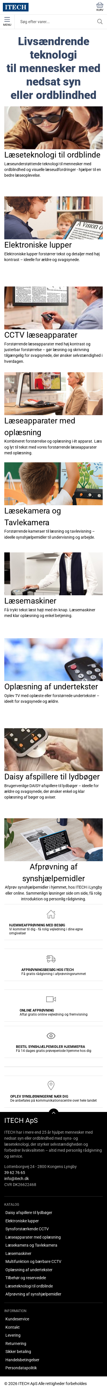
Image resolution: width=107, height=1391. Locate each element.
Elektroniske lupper (22, 1221)
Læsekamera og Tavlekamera (31, 1245)
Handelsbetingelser (22, 1360)
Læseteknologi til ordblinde (29, 1286)
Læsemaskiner (18, 1253)
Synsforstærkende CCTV (27, 1229)
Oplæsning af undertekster (29, 1269)
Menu (7, 21)
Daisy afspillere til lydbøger (28, 1212)
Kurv (100, 6)
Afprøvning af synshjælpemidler (33, 1294)
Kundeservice (17, 1319)
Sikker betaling (18, 1351)
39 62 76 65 (14, 1172)
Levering (13, 1335)
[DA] (15, 7)
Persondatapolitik (21, 1368)
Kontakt (12, 1327)
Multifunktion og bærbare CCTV (33, 1261)
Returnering (15, 1343)
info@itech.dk (16, 1178)
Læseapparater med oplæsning (33, 1237)
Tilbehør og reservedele (25, 1277)
